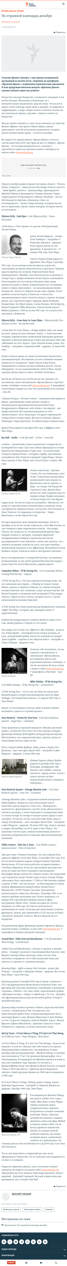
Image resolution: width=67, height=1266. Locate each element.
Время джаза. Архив (13, 11)
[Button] (59, 32)
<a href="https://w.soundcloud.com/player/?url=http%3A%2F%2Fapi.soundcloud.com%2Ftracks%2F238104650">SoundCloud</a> (33, 167)
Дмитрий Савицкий (11, 22)
